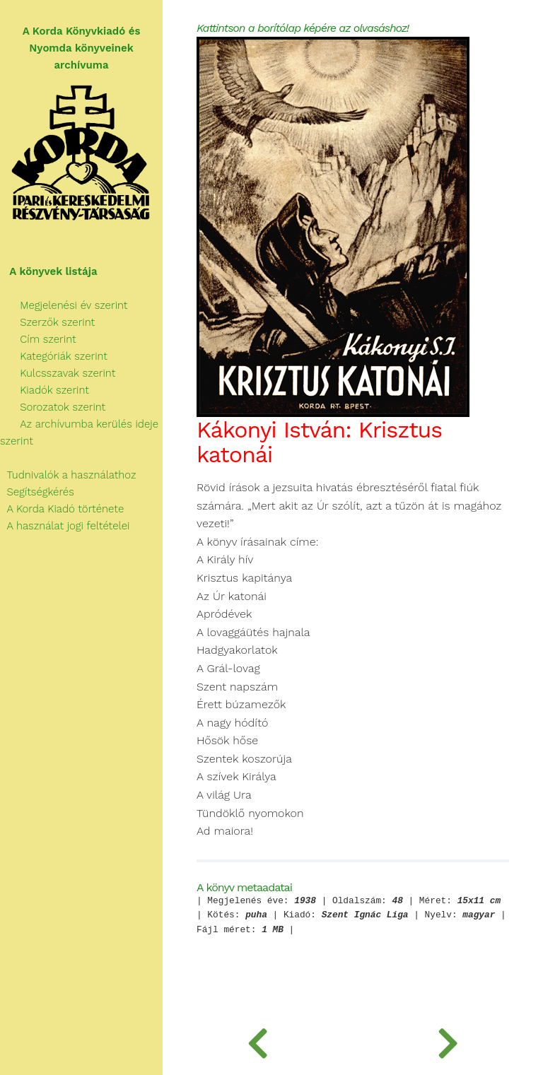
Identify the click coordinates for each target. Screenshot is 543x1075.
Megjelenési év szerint (64, 305)
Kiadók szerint (44, 390)
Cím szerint (38, 339)
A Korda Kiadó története (62, 509)
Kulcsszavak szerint (57, 373)
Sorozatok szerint (52, 407)
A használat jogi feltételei (64, 525)
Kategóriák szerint (53, 356)
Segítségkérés (37, 492)
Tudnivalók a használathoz (68, 475)
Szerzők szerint (47, 322)
